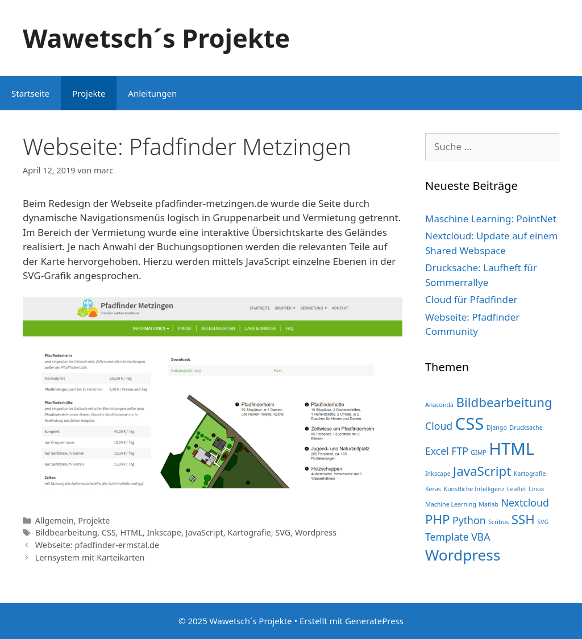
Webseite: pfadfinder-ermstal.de (97, 545)
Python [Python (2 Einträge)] (469, 520)
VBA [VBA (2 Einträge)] (480, 536)
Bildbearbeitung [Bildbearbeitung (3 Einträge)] (504, 402)
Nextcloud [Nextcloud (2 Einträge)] (525, 502)
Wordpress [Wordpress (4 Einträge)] (462, 555)
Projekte (88, 93)
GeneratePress (374, 620)
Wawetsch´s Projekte (156, 37)
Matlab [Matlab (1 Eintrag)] (488, 504)
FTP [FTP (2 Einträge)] (459, 451)
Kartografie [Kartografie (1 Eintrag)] (530, 474)
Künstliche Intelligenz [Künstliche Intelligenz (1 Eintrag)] (473, 489)
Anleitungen (152, 93)
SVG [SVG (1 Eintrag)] (542, 522)
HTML (131, 532)
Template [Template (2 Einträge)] (447, 536)
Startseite (30, 93)
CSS (109, 532)
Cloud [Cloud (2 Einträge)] (438, 426)
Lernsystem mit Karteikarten (90, 557)
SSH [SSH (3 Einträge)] (523, 519)
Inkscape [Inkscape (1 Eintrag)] (438, 474)
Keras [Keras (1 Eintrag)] (433, 489)
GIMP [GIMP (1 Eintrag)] (478, 453)
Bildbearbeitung (66, 532)
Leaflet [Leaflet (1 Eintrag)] (516, 489)
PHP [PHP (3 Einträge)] (437, 519)
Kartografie (249, 532)
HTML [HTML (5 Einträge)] (511, 448)
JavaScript (204, 532)
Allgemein (54, 520)
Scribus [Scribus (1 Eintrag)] (498, 522)
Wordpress (315, 532)
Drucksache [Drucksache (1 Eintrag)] (525, 427)
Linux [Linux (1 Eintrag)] (536, 489)
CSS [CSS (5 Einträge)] (469, 423)
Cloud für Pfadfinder (471, 299)
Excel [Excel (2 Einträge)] (437, 451)
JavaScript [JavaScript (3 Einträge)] (482, 471)
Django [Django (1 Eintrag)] (497, 427)
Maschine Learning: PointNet (490, 218)
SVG (282, 532)
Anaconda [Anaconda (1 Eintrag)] (439, 405)
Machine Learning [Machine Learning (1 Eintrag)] (450, 504)
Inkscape (164, 532)
